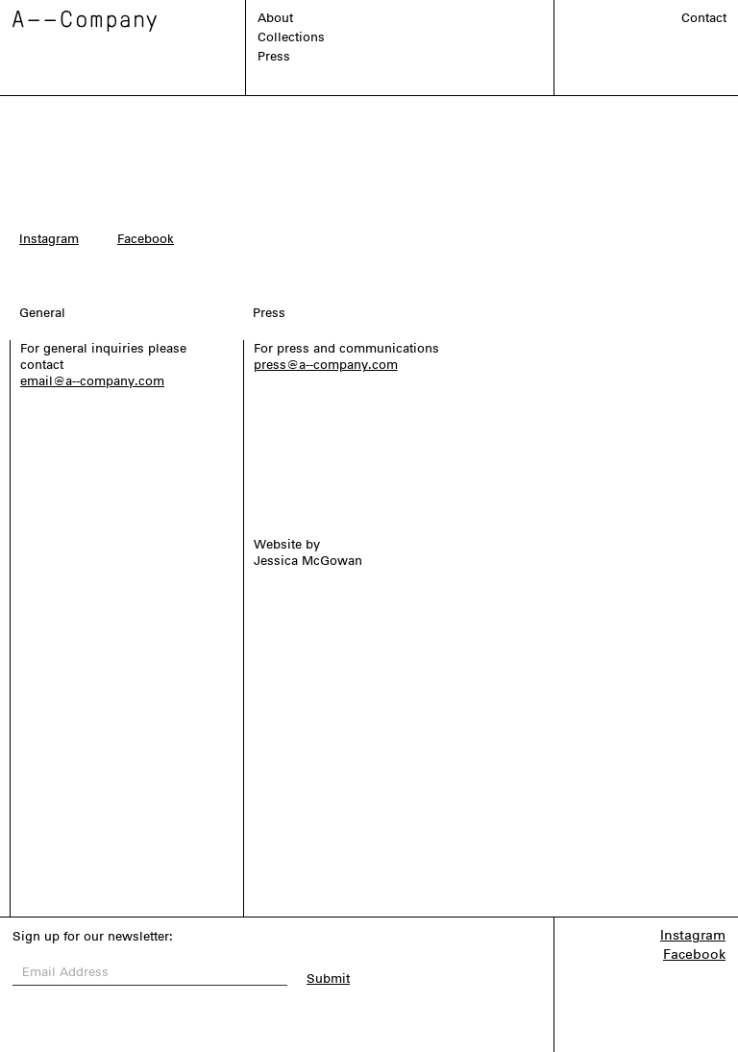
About (275, 18)
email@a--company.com (92, 381)
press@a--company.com (326, 364)
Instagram (49, 239)
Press (274, 56)
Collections (291, 37)
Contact (703, 18)
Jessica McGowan (308, 560)
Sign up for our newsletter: (92, 936)
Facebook (145, 239)
